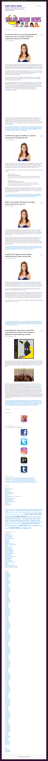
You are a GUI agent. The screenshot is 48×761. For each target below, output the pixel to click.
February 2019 (7, 647)
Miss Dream (7, 539)
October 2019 (7, 639)
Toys (6, 502)
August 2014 (7, 705)
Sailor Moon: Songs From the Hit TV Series (34, 385)
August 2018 (7, 654)
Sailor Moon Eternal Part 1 (13, 522)
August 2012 (7, 731)
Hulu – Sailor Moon (8, 537)
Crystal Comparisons (8, 535)
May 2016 (6, 683)
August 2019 (7, 641)
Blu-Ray (15, 510)
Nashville (23, 129)
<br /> (16, 311)
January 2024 (7, 588)
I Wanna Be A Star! (14, 247)
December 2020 (7, 624)
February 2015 (7, 699)
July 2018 (6, 655)
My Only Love (18, 129)
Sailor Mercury (10, 517)
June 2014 (7, 707)
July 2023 (6, 593)
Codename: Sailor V (8, 488)
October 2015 (7, 690)
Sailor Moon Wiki (8, 554)
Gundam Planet (34, 231)
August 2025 (7, 577)
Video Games (7, 503)
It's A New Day (34, 127)
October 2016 (7, 677)
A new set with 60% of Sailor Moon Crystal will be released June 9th (22, 481)
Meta (6, 495)
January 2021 (7, 623)
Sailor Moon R (21, 522)
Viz (20, 528)
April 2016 (7, 684)
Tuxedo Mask (18, 405)
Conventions (11, 194)
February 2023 (7, 598)
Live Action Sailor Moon (9, 493)
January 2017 (7, 674)
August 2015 (7, 692)
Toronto (7, 528)
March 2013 (7, 723)
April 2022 (7, 607)
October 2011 (7, 737)
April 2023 (7, 596)
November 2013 (7, 715)
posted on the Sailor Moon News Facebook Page (27, 284)
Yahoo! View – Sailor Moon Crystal (11, 566)
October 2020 (7, 626)
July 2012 (6, 732)
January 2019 (7, 648)
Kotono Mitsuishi (16, 512)
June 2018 (7, 656)
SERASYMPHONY (33, 129)
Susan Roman (30, 525)
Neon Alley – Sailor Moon (9, 543)
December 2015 (7, 688)
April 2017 (7, 671)
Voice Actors (21, 321)
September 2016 (8, 678)
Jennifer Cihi (39, 127)
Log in (6, 748)
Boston (33, 321)
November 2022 (7, 601)
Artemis (7, 510)
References (7, 497)
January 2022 (7, 610)
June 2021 (7, 617)
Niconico (6, 545)
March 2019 (7, 646)
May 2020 (6, 631)
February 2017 (7, 673)
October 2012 (7, 729)
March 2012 (7, 735)
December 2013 (7, 714)
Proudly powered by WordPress (24, 756)
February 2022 (7, 609)
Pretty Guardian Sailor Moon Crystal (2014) (12, 496)
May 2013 (6, 721)
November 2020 (7, 625)
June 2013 (7, 720)
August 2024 (7, 583)
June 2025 (7, 579)
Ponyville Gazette (16, 0)
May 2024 (6, 585)
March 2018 (7, 659)
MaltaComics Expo (33, 364)
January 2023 (7, 599)
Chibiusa (20, 510)
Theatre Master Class (33, 70)
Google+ (24, 464)
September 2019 (8, 640)
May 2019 (6, 644)
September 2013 (8, 717)
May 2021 (6, 618)
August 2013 (7, 718)
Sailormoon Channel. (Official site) (11, 556)
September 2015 (8, 691)
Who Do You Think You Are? (16, 130)
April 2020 (7, 632)
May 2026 (6, 572)
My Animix (34, 77)
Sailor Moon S (27, 522)
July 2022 (6, 603)
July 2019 (6, 642)
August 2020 (7, 628)
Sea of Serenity (7, 559)
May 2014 (6, 708)
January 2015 (7, 700)
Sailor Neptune (26, 523)
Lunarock (8, 386)
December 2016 (7, 675)
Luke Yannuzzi (7, 481)
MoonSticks (7, 542)
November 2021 (7, 612)
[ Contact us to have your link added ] (11, 567)
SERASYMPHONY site (9, 88)
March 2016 (7, 685)
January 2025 (7, 580)
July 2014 (6, 706)
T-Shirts (36, 525)
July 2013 (6, 719)
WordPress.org (7, 751)
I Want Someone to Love (16, 127)
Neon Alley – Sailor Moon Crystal (10, 544)
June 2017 (7, 669)
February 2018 (7, 660)
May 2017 (6, 670)
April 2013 (7, 722)
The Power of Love (17, 196)
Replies (34, 196)
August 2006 (7, 744)
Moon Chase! (7, 540)
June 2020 (7, 630)
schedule (17, 169)
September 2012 (8, 730)
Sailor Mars (38, 514)
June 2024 (7, 584)
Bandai (11, 510)
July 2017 (6, 668)
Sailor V (17, 525)
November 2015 (7, 689)
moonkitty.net (7, 541)
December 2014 (7, 701)
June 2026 (7, 571)
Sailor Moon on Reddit (9, 552)
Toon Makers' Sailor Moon (9, 501)
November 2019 (7, 638)
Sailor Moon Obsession (9, 551)
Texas (38, 129)
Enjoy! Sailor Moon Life (9, 536)
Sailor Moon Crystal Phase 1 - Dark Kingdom (18, 518)
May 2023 (6, 595)
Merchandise (7, 494)
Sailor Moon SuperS (18, 523)
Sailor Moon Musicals (8, 500)
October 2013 (7, 716)
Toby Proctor (13, 405)
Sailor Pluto (33, 523)
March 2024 (7, 586)
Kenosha (6, 129)
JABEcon (16, 164)
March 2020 (7, 633)
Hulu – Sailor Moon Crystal (9, 538)
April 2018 (7, 658)
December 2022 (7, 600)
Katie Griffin (18, 402)
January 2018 (7, 661)
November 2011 (7, 736)
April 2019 (7, 645)
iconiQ (34, 82)
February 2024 (7, 587)
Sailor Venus (23, 525)
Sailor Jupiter (29, 514)
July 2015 (6, 693)
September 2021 (8, 614)
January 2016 (7, 687)
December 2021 (7, 611)
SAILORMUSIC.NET (8, 558)
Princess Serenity (11, 514)
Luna (28, 512)
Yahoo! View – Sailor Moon (9, 565)
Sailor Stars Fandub (8, 555)
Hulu (6, 512)
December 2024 (7, 581)
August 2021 (7, 615)
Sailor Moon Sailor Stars (35, 522)
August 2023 (7, 592)
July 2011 (6, 738)
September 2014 (8, 704)
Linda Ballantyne (24, 402)
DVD (42, 510)
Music (10, 129)
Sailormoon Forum (8, 557)
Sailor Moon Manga (8, 499)
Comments (7, 750)
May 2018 (6, 657)
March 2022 (7, 608)
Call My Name (24, 126)
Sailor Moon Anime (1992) (13, 126)
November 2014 (7, 702)
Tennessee (11, 196)
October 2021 (7, 613)
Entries (7, 749)
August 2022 (7, 602)
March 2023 (7, 597)
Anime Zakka (7, 288)
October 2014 (7, 703)
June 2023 (7, 594)
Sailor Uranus (12, 525)
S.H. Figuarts (21, 514)
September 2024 (8, 582)
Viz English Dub (26, 528)
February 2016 (7, 686)
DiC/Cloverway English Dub (36, 126)
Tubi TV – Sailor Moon (9, 560)
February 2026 (7, 573)
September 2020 (8, 627)
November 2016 (7, 676)
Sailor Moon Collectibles (9, 550)
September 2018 (8, 653)
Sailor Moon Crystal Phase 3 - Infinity (25, 520)
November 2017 (7, 663)
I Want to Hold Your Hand (26, 127)
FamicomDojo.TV (9, 0)
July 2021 (6, 616)
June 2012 (7, 733)
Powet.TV (3, 0)
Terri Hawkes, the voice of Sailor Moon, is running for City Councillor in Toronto (24, 482)
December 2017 (7, 662)
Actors (6, 487)
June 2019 (7, 643)
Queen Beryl (17, 514)
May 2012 (6, 734)
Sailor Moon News (23, 0)
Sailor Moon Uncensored (9, 553)
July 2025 (6, 578)
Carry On (28, 126)
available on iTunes (14, 301)
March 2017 (7, 672)
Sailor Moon (27, 129)
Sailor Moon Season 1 (9, 523)
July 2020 (6, 629)
